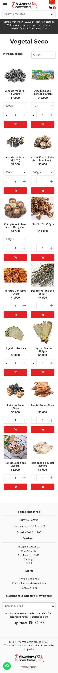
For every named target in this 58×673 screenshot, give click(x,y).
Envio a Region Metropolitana (29, 583)
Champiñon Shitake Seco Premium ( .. (42, 159)
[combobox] (29, 14)
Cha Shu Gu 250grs (43, 224)
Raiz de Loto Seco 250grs (15, 464)
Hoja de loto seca (15, 348)
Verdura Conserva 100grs (15, 292)
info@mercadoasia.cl (29, 546)
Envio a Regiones (29, 579)
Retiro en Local (29, 588)
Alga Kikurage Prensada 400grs (43, 92)
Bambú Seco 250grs (42, 405)
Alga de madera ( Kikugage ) (15, 92)
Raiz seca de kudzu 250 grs (42, 464)
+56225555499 (29, 551)
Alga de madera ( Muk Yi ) (15, 159)
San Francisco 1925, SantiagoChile (29, 559)
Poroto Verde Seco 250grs (42, 292)
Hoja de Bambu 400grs (43, 349)
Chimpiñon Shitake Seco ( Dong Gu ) (15, 225)
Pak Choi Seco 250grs (15, 407)
